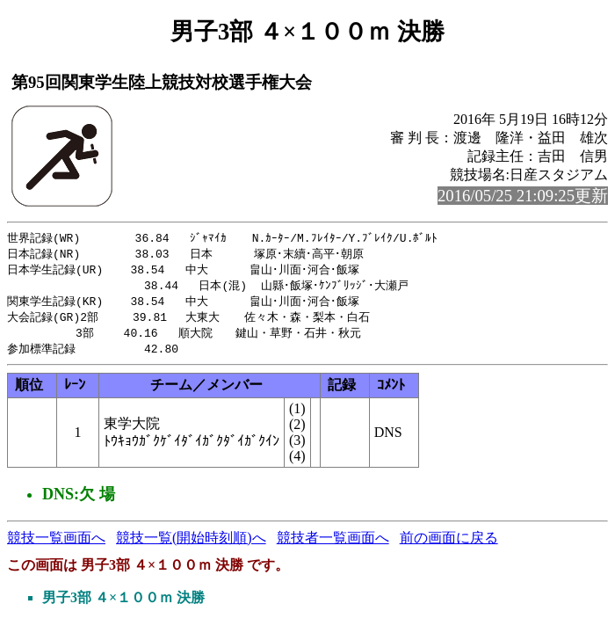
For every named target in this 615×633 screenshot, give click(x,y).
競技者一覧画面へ (333, 544)
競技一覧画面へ (56, 544)
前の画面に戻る (449, 544)
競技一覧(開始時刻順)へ (191, 544)
